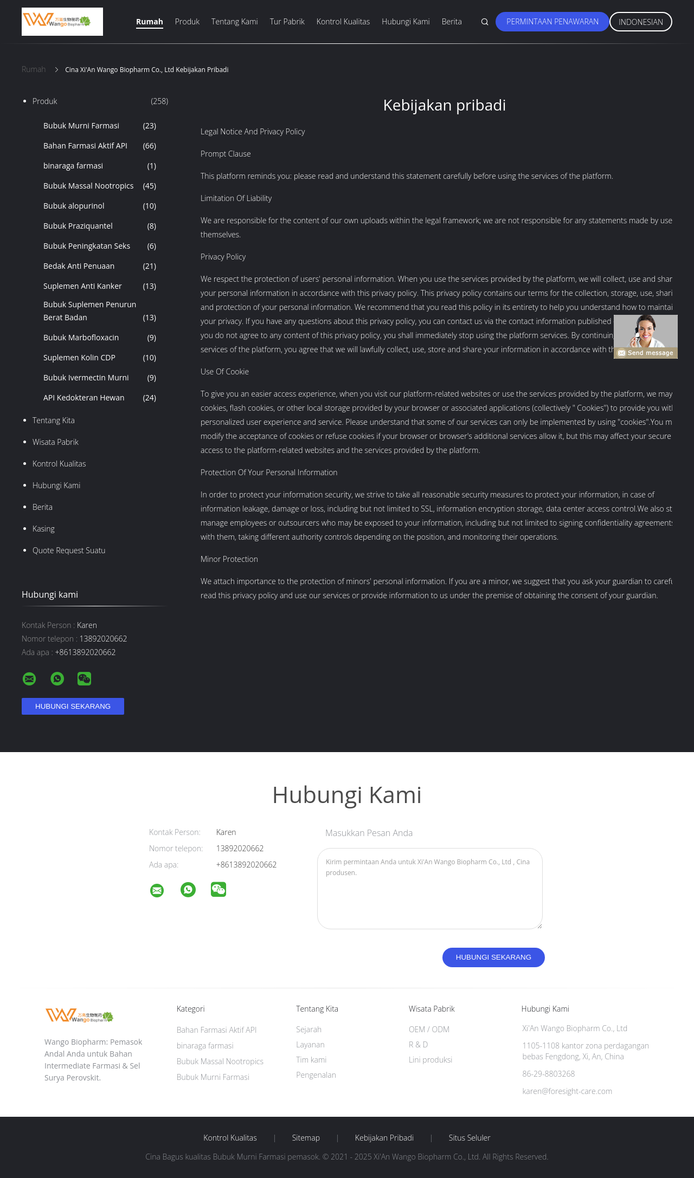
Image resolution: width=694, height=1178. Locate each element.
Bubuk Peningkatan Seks (99, 246)
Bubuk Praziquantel (99, 225)
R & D (418, 1044)
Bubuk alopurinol (99, 205)
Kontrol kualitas (343, 21)
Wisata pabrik (56, 442)
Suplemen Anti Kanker (99, 286)
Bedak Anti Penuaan (99, 266)
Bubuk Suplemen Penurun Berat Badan (99, 311)
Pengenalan (316, 1075)
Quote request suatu (69, 550)
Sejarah (309, 1029)
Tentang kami (234, 21)
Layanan (310, 1044)
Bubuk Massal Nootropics (99, 185)
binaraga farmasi (99, 165)
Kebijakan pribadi (384, 1138)
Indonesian (641, 22)
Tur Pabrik (287, 21)
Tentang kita (54, 420)
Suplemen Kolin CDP (99, 357)
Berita (452, 21)
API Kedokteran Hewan (99, 397)
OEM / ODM (429, 1029)
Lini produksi (430, 1059)
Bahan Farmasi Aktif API (99, 145)
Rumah (149, 21)
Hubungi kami (405, 21)
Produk (187, 21)
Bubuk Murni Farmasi (99, 125)
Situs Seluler (470, 1138)
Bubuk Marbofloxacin (99, 337)
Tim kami (311, 1059)
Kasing (44, 528)
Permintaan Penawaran (552, 21)
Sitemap (306, 1138)
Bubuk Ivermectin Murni (99, 377)
